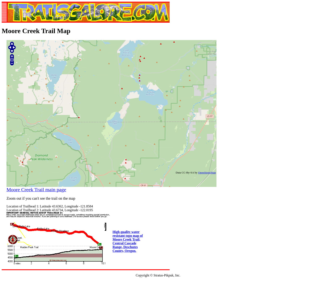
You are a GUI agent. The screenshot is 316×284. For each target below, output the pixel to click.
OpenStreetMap (207, 172)
